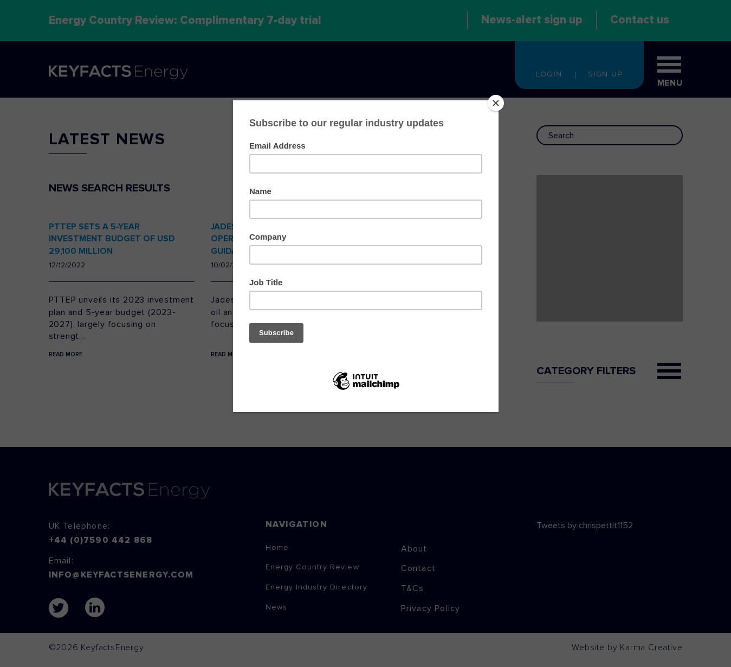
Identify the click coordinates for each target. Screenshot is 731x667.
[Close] (496, 103)
